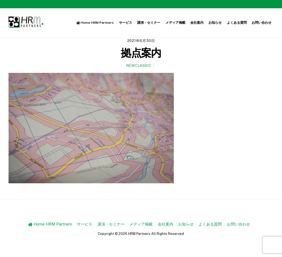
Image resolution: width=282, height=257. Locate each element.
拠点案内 (141, 53)
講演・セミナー (148, 23)
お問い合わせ (262, 23)
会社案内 (197, 23)
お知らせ (215, 23)
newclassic (138, 65)
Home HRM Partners (95, 23)
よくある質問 (237, 23)
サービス (125, 23)
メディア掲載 (175, 23)
